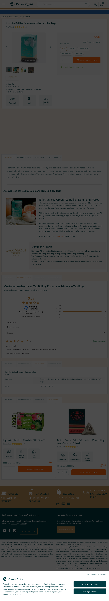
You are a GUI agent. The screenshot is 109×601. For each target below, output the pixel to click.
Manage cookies (89, 591)
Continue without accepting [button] (96, 574)
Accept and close (90, 584)
